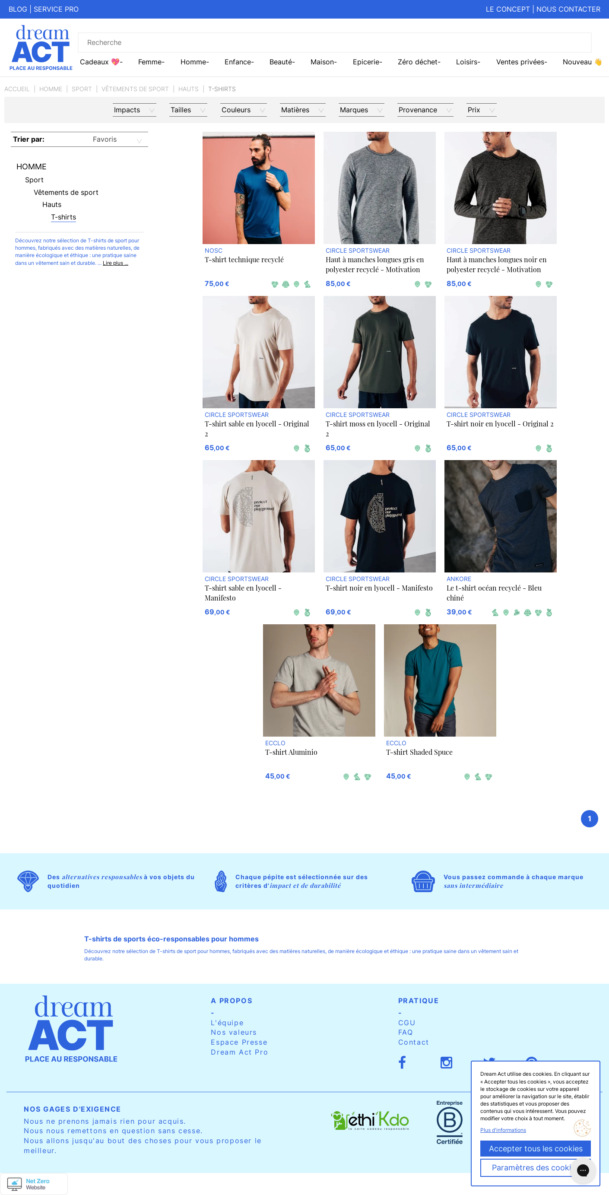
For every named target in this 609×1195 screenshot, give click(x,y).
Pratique (418, 1000)
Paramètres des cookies (535, 1167)
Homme (50, 88)
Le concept (508, 9)
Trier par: (28, 139)
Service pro (56, 9)
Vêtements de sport (135, 88)
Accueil (17, 88)
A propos (231, 1000)
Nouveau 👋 (583, 61)
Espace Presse (239, 1042)
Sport (82, 88)
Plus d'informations (503, 1130)
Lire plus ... (115, 263)
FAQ (405, 1032)
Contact (413, 1042)
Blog (18, 9)
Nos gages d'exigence (72, 1109)
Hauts (188, 88)
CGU (407, 1022)
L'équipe (227, 1022)
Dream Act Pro (239, 1052)
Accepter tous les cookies (536, 1148)
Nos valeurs (234, 1032)
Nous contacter (568, 9)
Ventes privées (520, 61)
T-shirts (63, 217)
